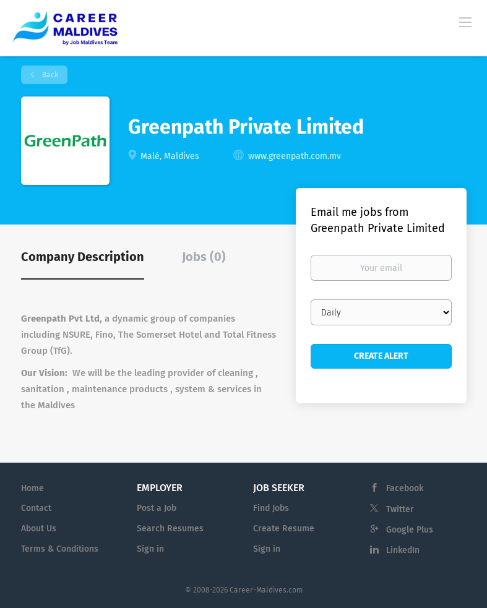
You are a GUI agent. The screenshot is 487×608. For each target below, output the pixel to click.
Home (32, 488)
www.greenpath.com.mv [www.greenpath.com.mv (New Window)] (294, 156)
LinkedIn (403, 550)
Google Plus (409, 530)
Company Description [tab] (82, 256)
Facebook (404, 488)
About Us (38, 528)
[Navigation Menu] (465, 21)
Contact (36, 508)
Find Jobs (271, 508)
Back (49, 75)
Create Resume (283, 528)
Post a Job (156, 508)
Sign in (150, 549)
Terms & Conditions (59, 549)
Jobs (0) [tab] (204, 256)
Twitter (400, 509)
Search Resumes (170, 528)
